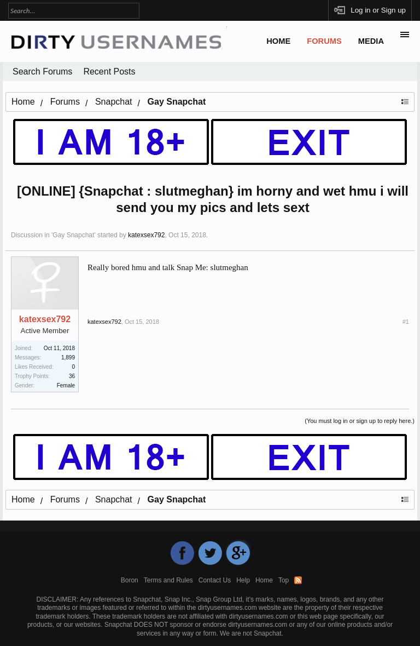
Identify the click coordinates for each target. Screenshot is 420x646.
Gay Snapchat (73, 235)
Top (283, 580)
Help (243, 580)
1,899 (68, 358)
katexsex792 (146, 235)
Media (371, 41)
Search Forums (42, 71)
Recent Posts (109, 71)
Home (278, 41)
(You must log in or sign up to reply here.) (360, 421)
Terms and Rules (168, 580)
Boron (129, 580)
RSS (298, 580)
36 (72, 376)
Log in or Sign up (378, 10)
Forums (324, 41)
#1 (405, 321)
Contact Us (215, 580)
